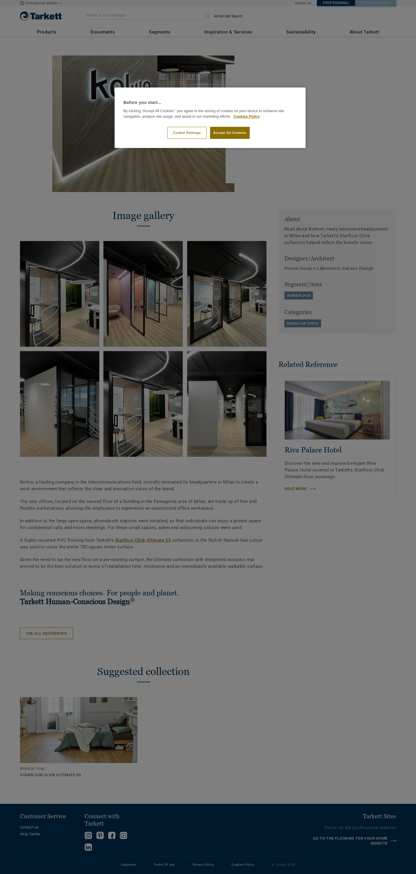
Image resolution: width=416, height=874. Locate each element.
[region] (210, 117)
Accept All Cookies (229, 132)
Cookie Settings (187, 132)
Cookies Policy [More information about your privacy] (247, 116)
